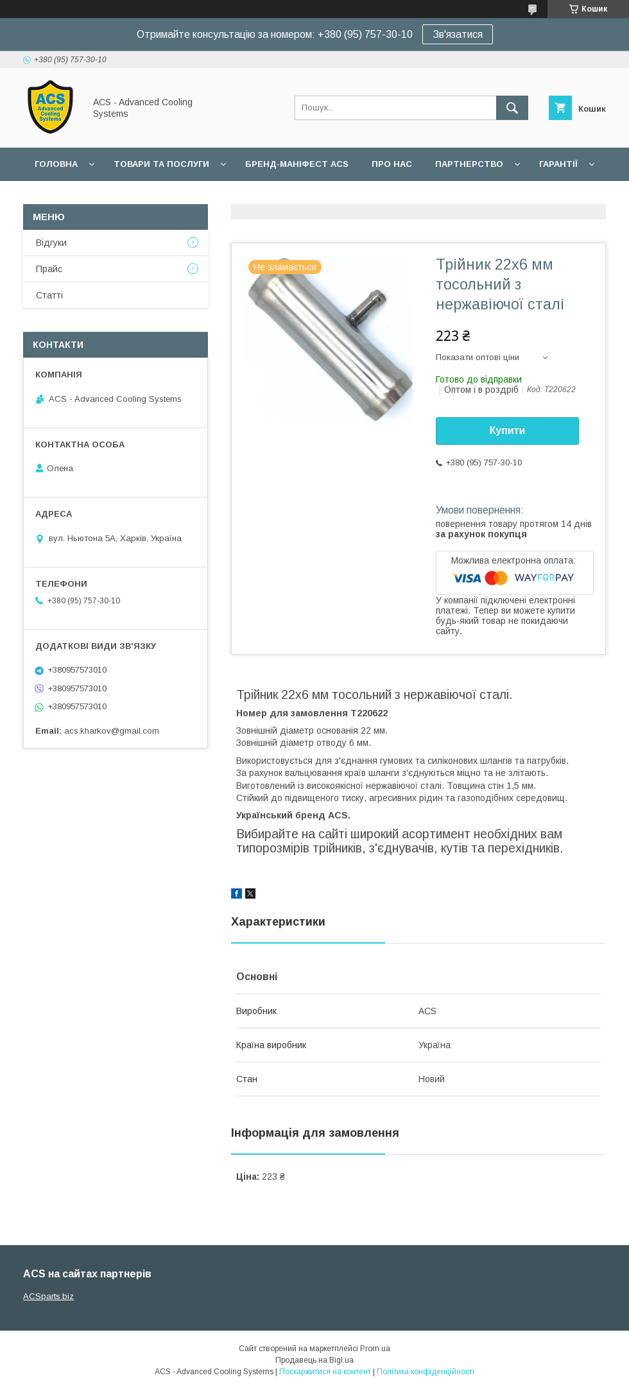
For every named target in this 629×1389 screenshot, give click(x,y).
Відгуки (51, 242)
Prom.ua (375, 1348)
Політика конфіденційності (425, 1371)
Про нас (392, 164)
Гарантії (558, 164)
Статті (49, 295)
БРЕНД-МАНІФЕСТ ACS (297, 164)
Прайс (49, 269)
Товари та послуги (161, 164)
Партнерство (469, 164)
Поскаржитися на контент (325, 1371)
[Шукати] (512, 108)
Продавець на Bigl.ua (314, 1360)
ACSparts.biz (48, 1296)
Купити (508, 430)
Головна (56, 164)
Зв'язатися (458, 34)
